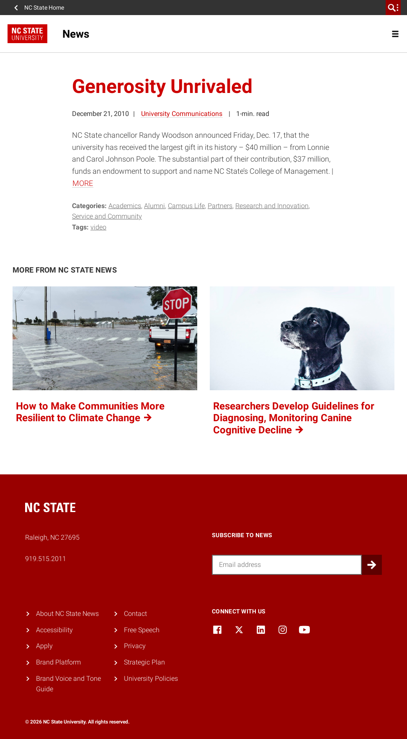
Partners (220, 206)
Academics (124, 206)
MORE (82, 183)
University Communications (181, 114)
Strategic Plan (144, 662)
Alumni (154, 206)
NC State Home (44, 7)
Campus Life (186, 206)
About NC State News (67, 614)
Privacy (135, 646)
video (98, 227)
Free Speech (142, 630)
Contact (135, 614)
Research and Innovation (272, 206)
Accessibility (54, 630)
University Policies (151, 678)
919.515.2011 (45, 559)
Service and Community (107, 216)
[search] (393, 7)
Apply (44, 646)
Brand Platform (58, 662)
